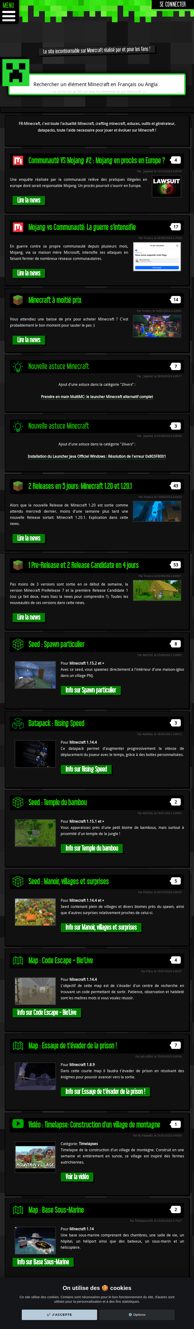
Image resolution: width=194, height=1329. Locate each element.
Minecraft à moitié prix (54, 300)
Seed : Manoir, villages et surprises (68, 882)
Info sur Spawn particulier (91, 690)
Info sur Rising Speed (86, 769)
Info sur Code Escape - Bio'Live (46, 1012)
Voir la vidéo (77, 1177)
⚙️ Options (136, 1314)
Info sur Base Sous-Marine (43, 1262)
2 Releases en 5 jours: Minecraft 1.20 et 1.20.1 (79, 486)
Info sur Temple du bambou (92, 848)
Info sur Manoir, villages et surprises (101, 927)
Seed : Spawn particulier (56, 644)
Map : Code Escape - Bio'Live (60, 961)
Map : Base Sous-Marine (56, 1210)
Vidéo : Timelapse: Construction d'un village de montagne (94, 1125)
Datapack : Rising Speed (56, 724)
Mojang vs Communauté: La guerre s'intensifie (82, 227)
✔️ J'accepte (59, 1314)
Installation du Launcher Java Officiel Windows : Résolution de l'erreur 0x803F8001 (97, 456)
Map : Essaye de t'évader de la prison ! (72, 1046)
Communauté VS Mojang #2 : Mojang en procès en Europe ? (96, 161)
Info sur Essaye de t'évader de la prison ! (105, 1091)
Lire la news (28, 200)
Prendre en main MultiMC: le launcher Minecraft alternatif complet (97, 396)
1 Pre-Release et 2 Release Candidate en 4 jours (83, 565)
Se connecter (173, 4)
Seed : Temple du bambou (57, 803)
